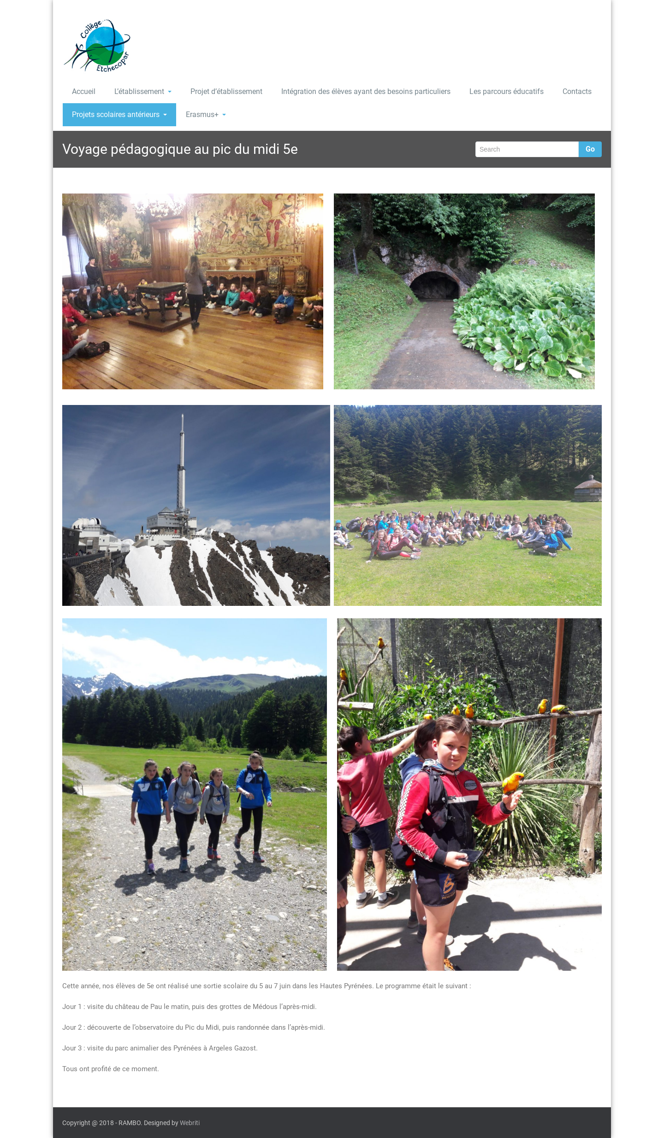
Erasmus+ (206, 114)
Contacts (577, 91)
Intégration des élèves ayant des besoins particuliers (366, 91)
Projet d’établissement (226, 91)
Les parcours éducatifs (506, 91)
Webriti (190, 1122)
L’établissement (143, 91)
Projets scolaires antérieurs (119, 114)
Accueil (83, 91)
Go (590, 149)
